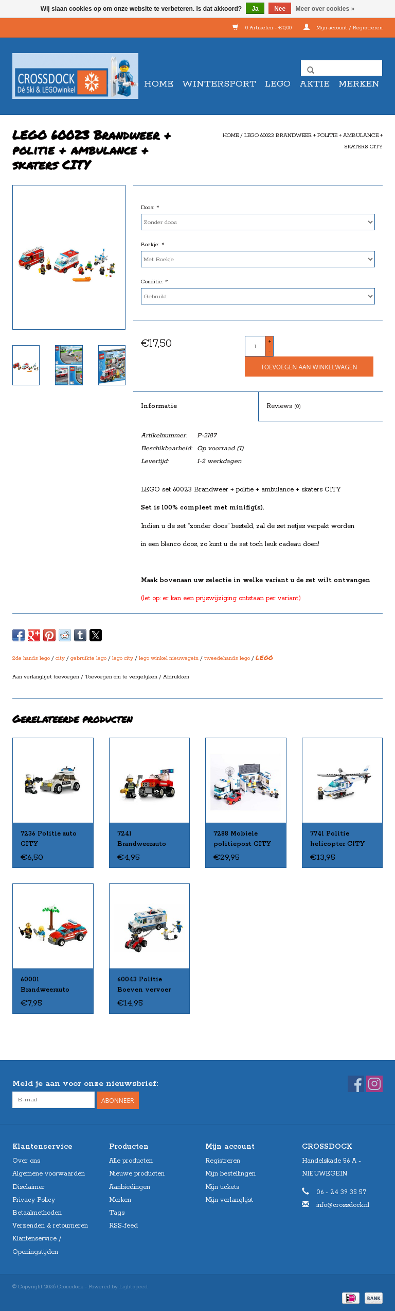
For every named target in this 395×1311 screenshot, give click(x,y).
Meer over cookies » (325, 8)
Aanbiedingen (129, 1186)
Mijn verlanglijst (229, 1199)
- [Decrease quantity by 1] (269, 350)
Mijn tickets (222, 1186)
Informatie (159, 406)
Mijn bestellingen (230, 1173)
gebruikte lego (88, 658)
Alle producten (131, 1160)
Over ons (26, 1160)
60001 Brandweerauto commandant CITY (52, 985)
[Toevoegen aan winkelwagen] (309, 366)
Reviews (283, 406)
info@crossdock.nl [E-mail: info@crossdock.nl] (342, 1204)
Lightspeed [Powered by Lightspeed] (133, 1285)
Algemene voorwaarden (48, 1173)
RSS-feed (123, 1225)
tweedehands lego (227, 658)
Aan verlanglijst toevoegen (46, 676)
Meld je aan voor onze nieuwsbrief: (85, 1083)
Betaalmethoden (37, 1212)
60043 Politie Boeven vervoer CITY (144, 985)
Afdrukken (176, 676)
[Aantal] (255, 346)
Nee (279, 8)
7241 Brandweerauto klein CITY (141, 839)
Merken (359, 84)
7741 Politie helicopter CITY (337, 839)
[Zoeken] (341, 68)
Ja (255, 8)
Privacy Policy (33, 1199)
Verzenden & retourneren (50, 1225)
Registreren (222, 1160)
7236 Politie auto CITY (49, 839)
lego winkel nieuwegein (169, 658)
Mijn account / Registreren (343, 27)
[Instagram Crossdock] (374, 1084)
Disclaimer (28, 1186)
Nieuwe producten (137, 1173)
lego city (122, 658)
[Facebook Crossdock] (356, 1084)
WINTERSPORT (219, 84)
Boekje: (152, 244)
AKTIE (314, 84)
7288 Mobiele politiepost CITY (242, 839)
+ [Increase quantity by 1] (269, 341)
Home (158, 84)
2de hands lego (31, 658)
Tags (116, 1212)
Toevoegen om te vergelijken (122, 676)
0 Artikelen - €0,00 (262, 27)
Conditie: (154, 281)
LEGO (278, 84)
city (60, 658)
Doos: (149, 207)
